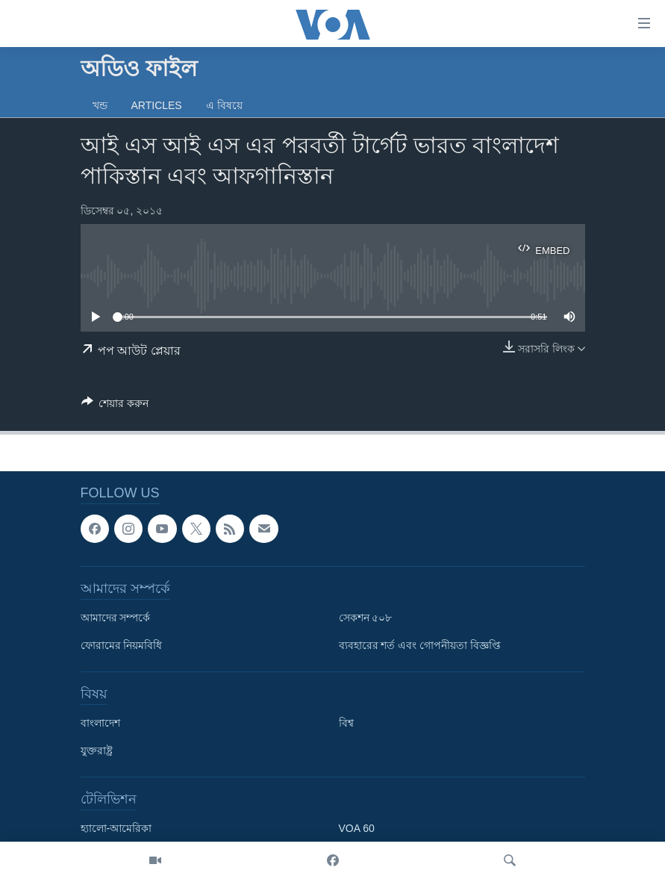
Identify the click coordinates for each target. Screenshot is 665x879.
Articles (156, 105)
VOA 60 (357, 829)
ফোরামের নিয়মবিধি (122, 646)
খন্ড (100, 105)
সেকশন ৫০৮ (366, 618)
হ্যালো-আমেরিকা (116, 829)
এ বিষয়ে (224, 105)
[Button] (115, 406)
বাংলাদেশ (100, 724)
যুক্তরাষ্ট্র (97, 751)
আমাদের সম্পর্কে (116, 618)
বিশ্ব (346, 724)
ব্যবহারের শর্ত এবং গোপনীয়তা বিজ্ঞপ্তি (420, 646)
